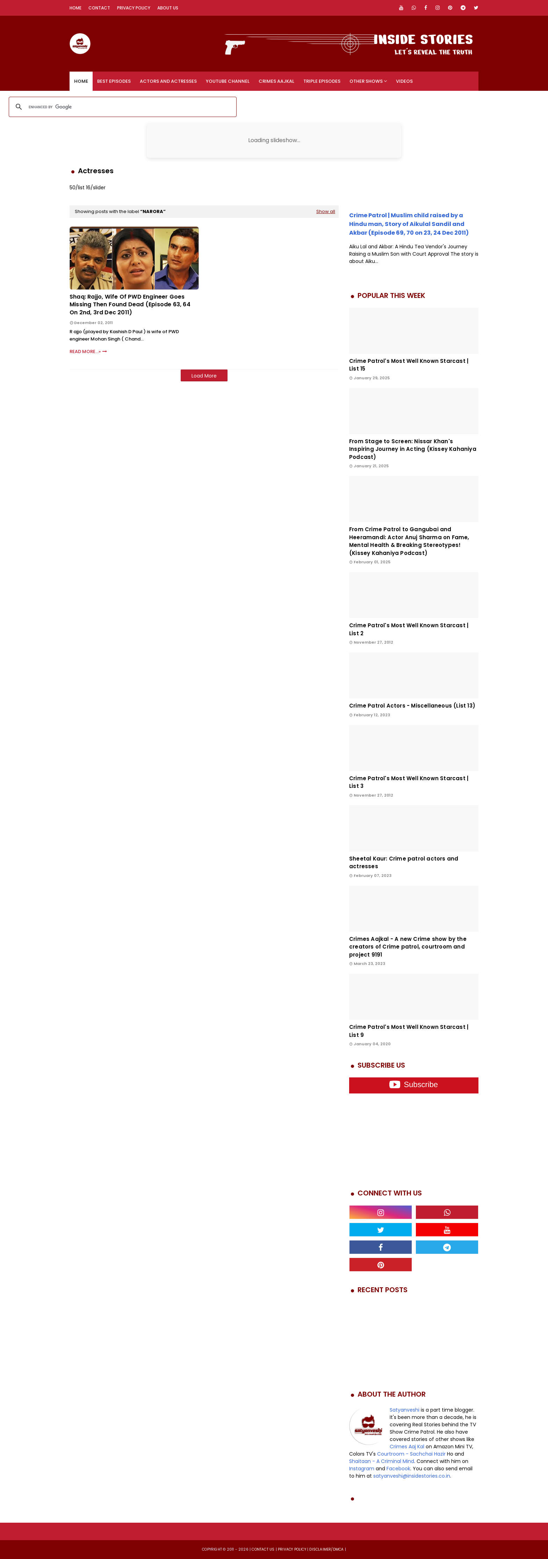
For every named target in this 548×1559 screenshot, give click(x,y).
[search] (122, 107)
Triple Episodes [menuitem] (321, 81)
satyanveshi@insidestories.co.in (411, 1475)
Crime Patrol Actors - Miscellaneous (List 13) (412, 705)
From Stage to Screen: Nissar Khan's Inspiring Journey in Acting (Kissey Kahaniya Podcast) (412, 449)
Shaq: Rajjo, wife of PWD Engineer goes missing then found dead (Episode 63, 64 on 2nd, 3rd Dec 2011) (130, 304)
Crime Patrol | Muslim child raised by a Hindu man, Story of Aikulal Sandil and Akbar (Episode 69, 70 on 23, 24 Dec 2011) (409, 224)
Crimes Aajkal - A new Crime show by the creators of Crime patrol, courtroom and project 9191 (408, 946)
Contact (99, 8)
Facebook (398, 1468)
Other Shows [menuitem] (366, 81)
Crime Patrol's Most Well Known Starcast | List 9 (408, 1031)
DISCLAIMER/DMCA (326, 1549)
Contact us (263, 1549)
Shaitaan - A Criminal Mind (381, 1461)
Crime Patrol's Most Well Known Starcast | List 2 (408, 629)
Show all (325, 211)
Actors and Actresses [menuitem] (168, 81)
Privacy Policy (133, 8)
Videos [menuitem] (404, 81)
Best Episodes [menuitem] (114, 81)
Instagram (361, 1468)
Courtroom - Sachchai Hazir (411, 1453)
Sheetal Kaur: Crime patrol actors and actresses (403, 862)
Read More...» (85, 351)
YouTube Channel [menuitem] (228, 81)
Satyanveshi (404, 1409)
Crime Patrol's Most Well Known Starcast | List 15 (408, 365)
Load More (204, 375)
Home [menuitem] (81, 81)
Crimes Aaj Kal (407, 1446)
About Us (167, 8)
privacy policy (292, 1549)
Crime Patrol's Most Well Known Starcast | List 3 (408, 782)
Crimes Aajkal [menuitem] (276, 81)
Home (75, 8)
